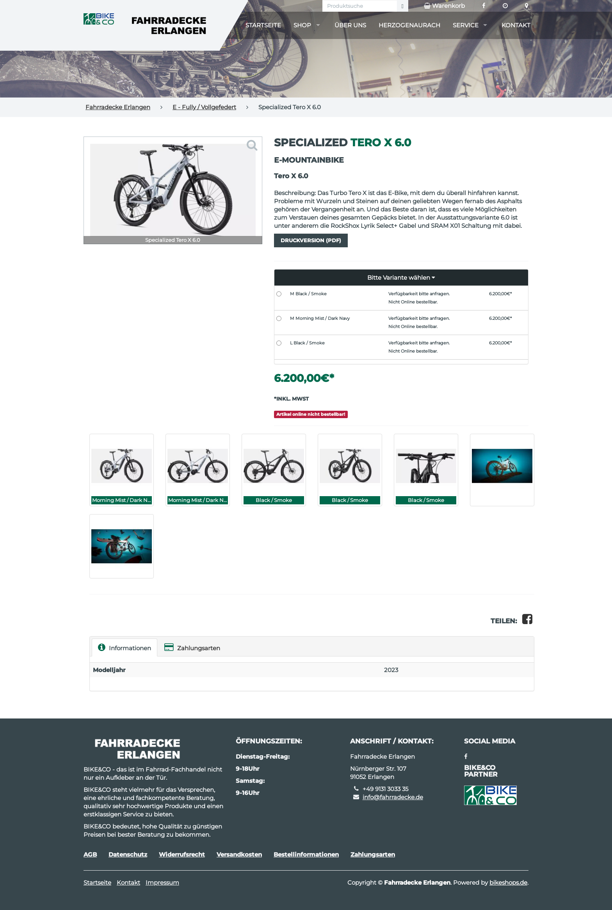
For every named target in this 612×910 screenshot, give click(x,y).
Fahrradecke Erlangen (117, 107)
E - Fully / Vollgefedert (204, 107)
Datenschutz (128, 854)
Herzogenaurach (409, 25)
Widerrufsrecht (182, 854)
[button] (401, 278)
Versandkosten (239, 854)
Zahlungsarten (192, 647)
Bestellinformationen (306, 854)
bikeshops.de (508, 882)
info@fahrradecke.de (393, 797)
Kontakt (516, 25)
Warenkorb (444, 6)
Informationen (124, 647)
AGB (90, 854)
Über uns (350, 25)
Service (466, 25)
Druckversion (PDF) (311, 240)
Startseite (263, 25)
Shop (302, 25)
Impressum (162, 882)
